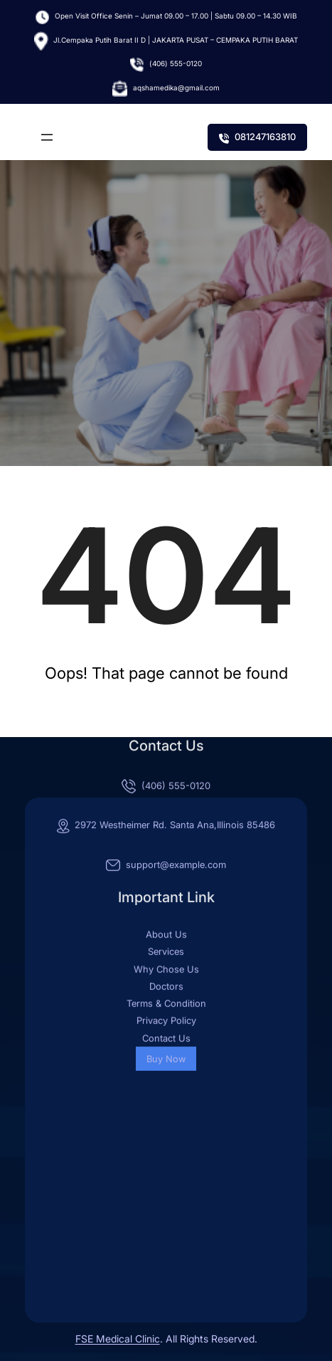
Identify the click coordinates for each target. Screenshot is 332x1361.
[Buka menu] (47, 137)
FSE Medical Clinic (117, 1339)
